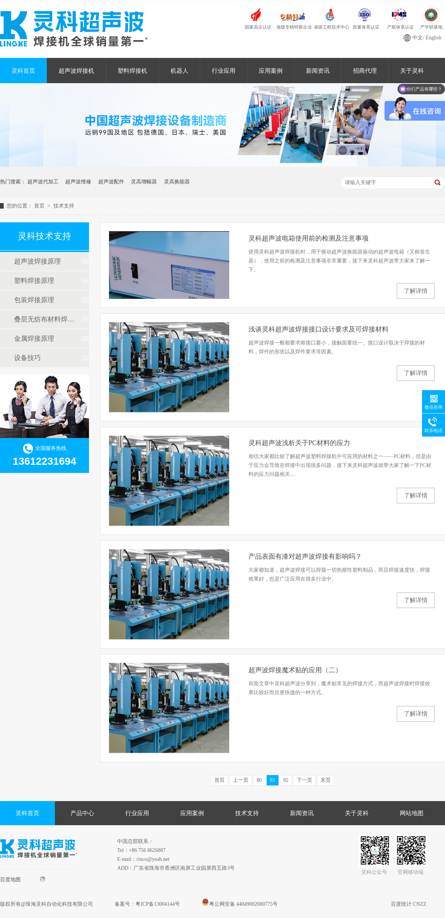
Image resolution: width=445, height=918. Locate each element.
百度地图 (22, 879)
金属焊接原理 (34, 338)
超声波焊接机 (76, 71)
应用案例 (271, 71)
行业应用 (223, 71)
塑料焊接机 (132, 71)
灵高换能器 (177, 181)
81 (272, 780)
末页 (325, 780)
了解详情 (416, 291)
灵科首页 (23, 71)
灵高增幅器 (144, 181)
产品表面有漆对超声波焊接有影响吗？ (305, 556)
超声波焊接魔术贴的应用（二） (295, 670)
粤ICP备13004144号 (157, 904)
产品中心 (82, 813)
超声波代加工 (43, 181)
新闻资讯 (318, 71)
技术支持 (63, 206)
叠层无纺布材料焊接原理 (44, 319)
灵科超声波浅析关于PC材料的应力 (299, 443)
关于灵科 (357, 813)
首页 (40, 206)
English (434, 37)
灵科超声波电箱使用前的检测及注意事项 (308, 238)
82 (286, 780)
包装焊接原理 (34, 300)
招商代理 (365, 71)
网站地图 (411, 813)
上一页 (240, 780)
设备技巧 (27, 358)
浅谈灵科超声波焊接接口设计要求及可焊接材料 (318, 329)
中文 (417, 37)
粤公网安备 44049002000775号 (240, 904)
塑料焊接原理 (34, 280)
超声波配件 (111, 181)
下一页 (304, 780)
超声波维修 (78, 181)
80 (259, 780)
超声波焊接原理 (37, 261)
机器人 (179, 71)
